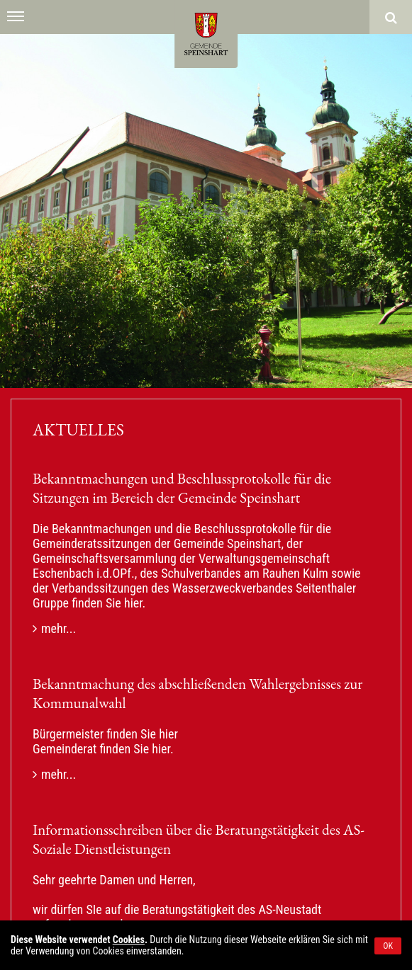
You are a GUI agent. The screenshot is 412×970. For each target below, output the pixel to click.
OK (388, 946)
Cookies (129, 939)
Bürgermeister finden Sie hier (105, 733)
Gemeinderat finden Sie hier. (103, 748)
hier (133, 602)
